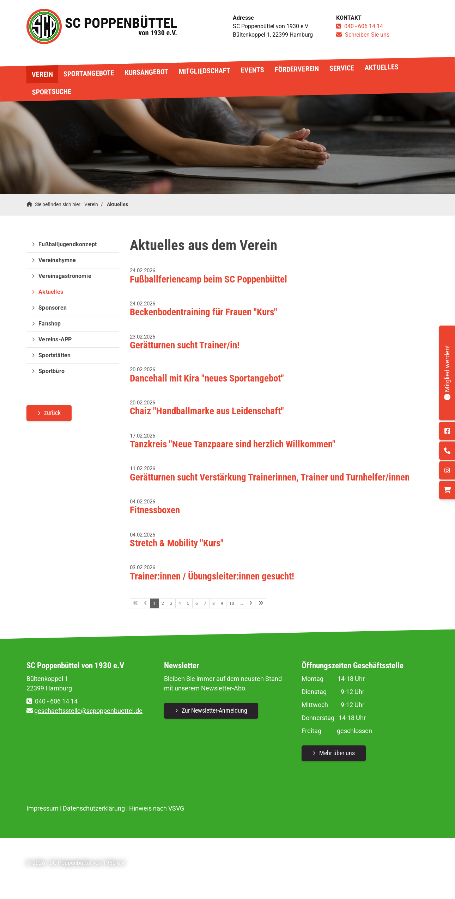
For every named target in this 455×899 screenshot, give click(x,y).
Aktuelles (381, 67)
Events (252, 70)
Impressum (42, 808)
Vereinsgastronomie (64, 276)
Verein (42, 74)
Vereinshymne (57, 260)
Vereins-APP (55, 339)
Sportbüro (51, 371)
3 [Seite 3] (171, 603)
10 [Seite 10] (231, 603)
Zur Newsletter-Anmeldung (214, 710)
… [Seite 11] (241, 603)
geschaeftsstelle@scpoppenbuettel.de (88, 710)
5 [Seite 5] (188, 603)
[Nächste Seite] (250, 603)
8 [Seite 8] (213, 603)
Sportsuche (51, 91)
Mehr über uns (337, 753)
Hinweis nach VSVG (156, 808)
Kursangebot (146, 72)
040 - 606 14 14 (363, 26)
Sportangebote (88, 73)
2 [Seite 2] (163, 603)
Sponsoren (52, 307)
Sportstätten (54, 355)
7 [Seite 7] (205, 603)
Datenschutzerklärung (94, 808)
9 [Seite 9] (222, 603)
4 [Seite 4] (179, 603)
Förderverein (296, 69)
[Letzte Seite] (260, 603)
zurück (52, 412)
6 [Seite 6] (196, 603)
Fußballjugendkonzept (67, 244)
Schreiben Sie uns (367, 34)
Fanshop (49, 323)
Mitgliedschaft (204, 71)
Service (341, 67)
